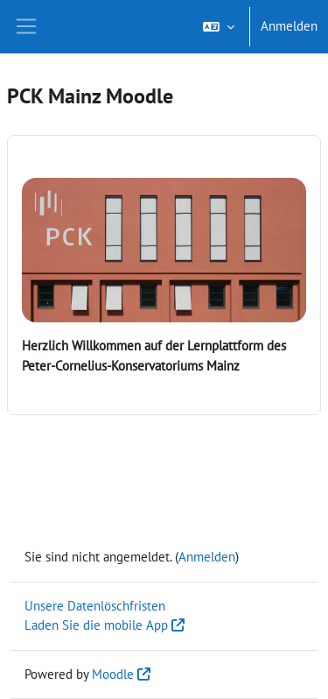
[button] (219, 26)
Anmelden (289, 26)
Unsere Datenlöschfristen (94, 605)
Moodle (113, 674)
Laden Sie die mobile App (96, 625)
